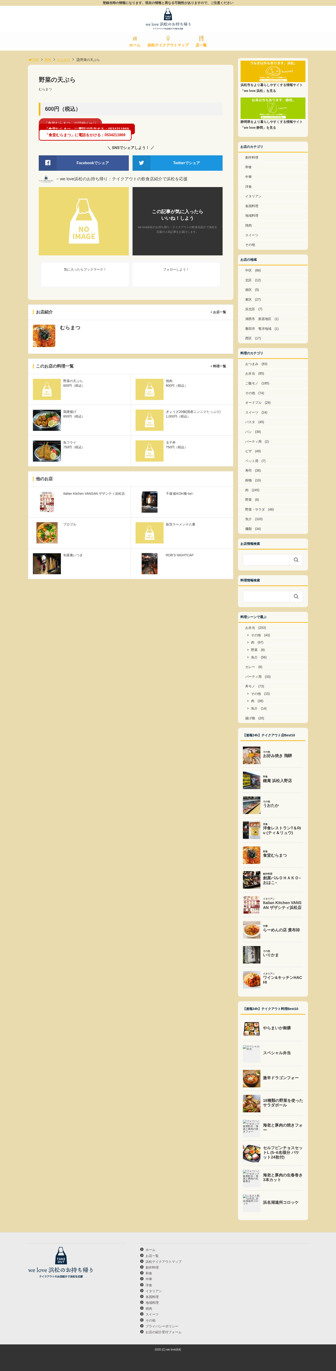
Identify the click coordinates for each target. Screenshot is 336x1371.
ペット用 (251, 461)
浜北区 (250, 309)
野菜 (248, 499)
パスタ (250, 422)
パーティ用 (253, 441)
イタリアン (253, 196)
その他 (250, 245)
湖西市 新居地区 (258, 319)
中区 (248, 270)
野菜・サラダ (255, 509)
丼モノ (250, 686)
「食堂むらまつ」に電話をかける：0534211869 (85, 135)
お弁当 (250, 373)
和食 (248, 167)
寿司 (248, 470)
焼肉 (248, 225)
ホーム (134, 45)
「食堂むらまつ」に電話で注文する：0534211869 (87, 129)
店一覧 (201, 45)
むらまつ (63, 60)
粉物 (248, 480)
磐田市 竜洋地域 (258, 329)
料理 (48, 60)
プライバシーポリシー (162, 1326)
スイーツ (251, 235)
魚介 (248, 519)
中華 (248, 177)
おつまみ (251, 364)
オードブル (253, 402)
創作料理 (251, 157)
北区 (248, 280)
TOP (33, 60)
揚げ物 (250, 718)
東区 (248, 299)
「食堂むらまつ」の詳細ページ (70, 123)
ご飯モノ (251, 383)
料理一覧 (219, 366)
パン (248, 432)
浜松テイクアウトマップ (168, 45)
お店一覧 (219, 312)
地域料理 (251, 215)
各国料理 (251, 206)
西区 (248, 338)
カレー (250, 667)
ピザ (248, 451)
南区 (248, 290)
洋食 (248, 186)
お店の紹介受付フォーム (164, 1332)
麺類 (248, 529)
